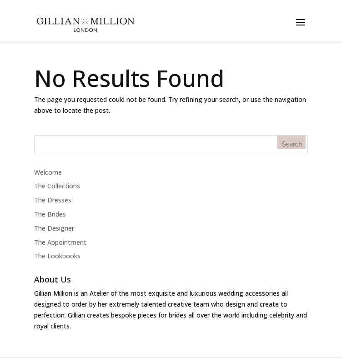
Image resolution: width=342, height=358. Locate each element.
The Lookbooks (57, 256)
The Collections (57, 186)
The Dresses (52, 200)
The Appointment (60, 242)
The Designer (54, 228)
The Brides (50, 214)
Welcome (48, 172)
